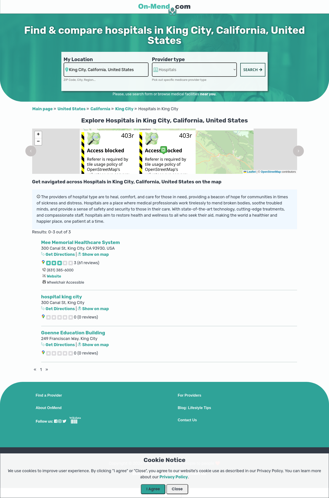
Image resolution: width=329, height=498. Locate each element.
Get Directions (58, 254)
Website (54, 276)
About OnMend (49, 408)
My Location (78, 59)
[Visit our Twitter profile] (64, 421)
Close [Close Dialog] (177, 489)
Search (252, 69)
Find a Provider (49, 395)
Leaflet (250, 171)
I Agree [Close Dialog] (153, 489)
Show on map (93, 254)
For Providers (189, 395)
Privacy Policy (173, 476)
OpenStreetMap (271, 171)
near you (207, 94)
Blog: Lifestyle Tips (194, 408)
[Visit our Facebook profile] (55, 421)
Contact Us (187, 420)
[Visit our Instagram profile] (59, 421)
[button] (30, 151)
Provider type (168, 59)
